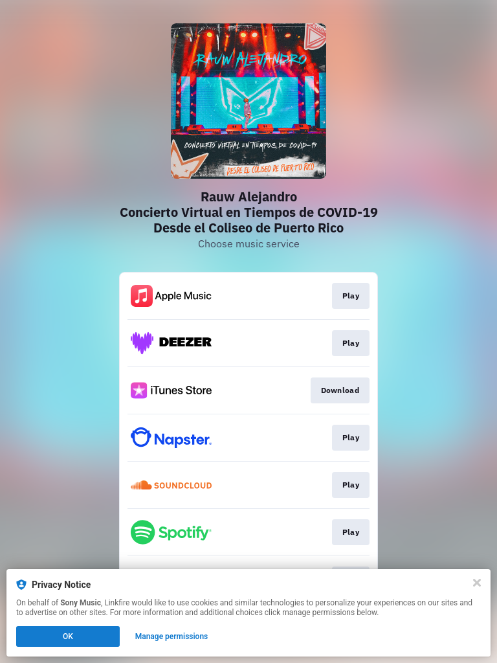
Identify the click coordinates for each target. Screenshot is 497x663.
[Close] (477, 582)
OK (68, 636)
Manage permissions (171, 636)
